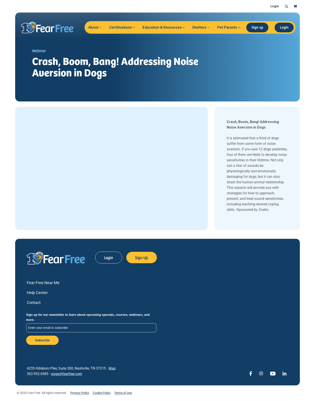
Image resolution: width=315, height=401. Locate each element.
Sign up (257, 27)
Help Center (37, 292)
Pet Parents (227, 27)
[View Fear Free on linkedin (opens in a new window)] (284, 373)
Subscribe (42, 340)
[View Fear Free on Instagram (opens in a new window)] (260, 373)
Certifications (120, 27)
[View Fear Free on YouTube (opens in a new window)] (272, 373)
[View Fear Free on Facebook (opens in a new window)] (250, 373)
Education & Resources (162, 27)
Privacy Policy (79, 393)
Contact (34, 302)
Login (274, 6)
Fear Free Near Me (43, 282)
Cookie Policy (102, 393)
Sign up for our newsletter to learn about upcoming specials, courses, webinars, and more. (88, 317)
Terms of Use (123, 393)
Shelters (199, 27)
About (93, 27)
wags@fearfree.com (66, 374)
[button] (286, 6)
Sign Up (141, 257)
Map (112, 368)
